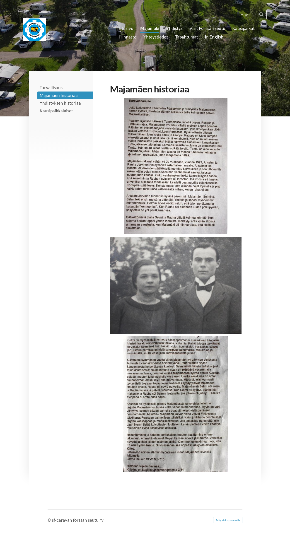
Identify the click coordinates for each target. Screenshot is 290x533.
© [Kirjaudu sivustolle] (50, 520)
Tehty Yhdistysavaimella (228, 520)
